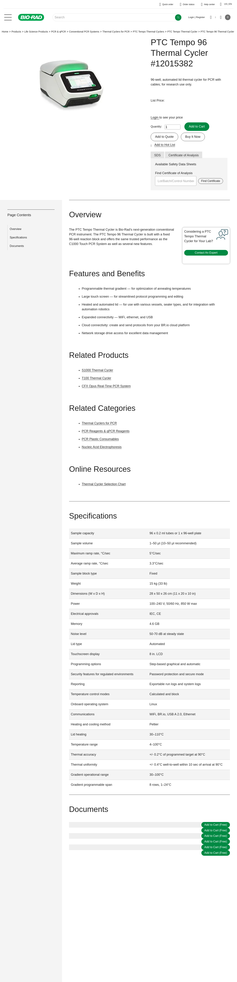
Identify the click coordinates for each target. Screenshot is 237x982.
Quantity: (156, 126)
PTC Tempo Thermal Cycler (182, 31)
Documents (17, 245)
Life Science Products (36, 31)
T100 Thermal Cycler (96, 378)
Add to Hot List (164, 145)
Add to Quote (164, 136)
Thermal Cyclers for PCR (116, 31)
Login (155, 117)
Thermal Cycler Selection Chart (104, 484)
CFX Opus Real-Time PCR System (106, 386)
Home (5, 31)
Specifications (18, 237)
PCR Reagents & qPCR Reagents (106, 431)
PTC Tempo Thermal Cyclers (148, 31)
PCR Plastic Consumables (100, 439)
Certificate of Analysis (183, 155)
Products (16, 31)
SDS (157, 155)
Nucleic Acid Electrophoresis (102, 447)
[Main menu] (8, 16)
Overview (15, 229)
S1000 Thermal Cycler (97, 370)
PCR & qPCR (58, 31)
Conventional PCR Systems (84, 31)
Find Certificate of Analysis (173, 173)
